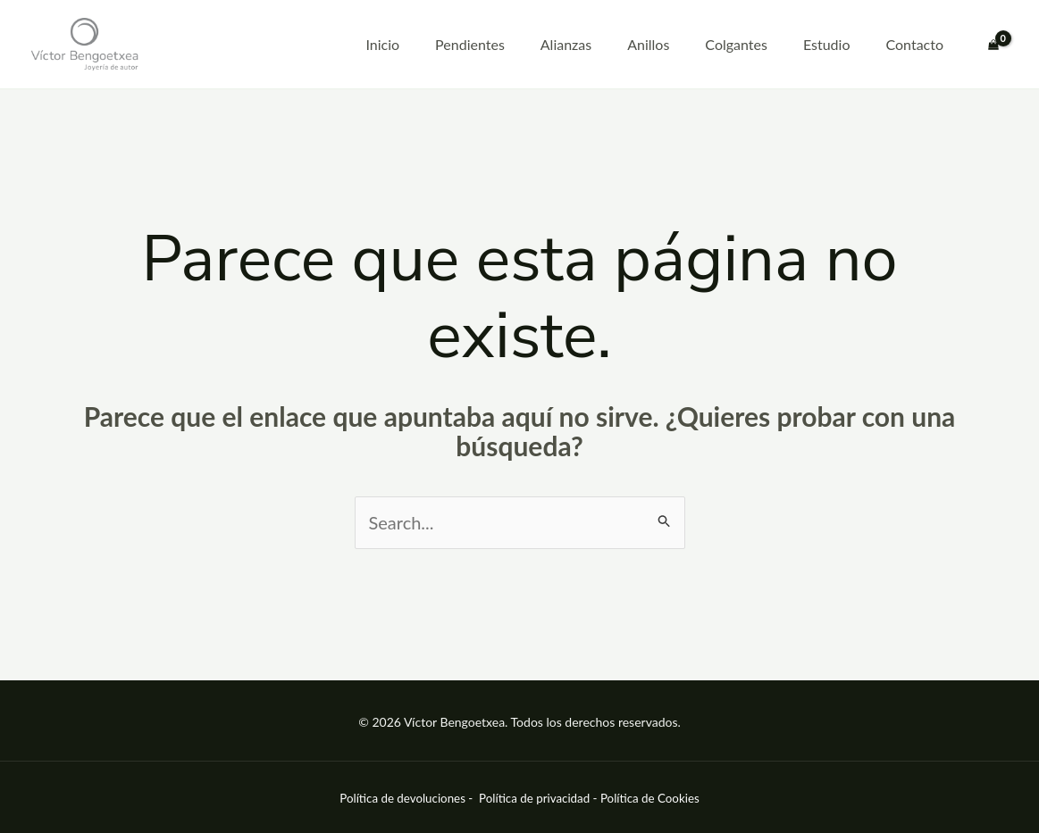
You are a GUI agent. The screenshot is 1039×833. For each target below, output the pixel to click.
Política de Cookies (650, 798)
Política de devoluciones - (407, 798)
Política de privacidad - (539, 798)
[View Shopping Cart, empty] (993, 44)
